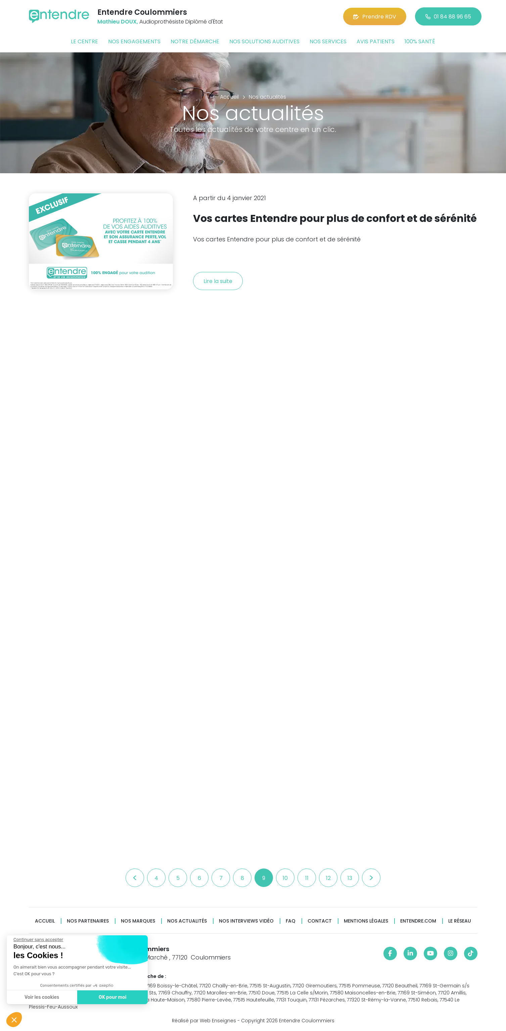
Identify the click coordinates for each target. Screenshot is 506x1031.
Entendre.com (418, 921)
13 (350, 878)
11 (307, 878)
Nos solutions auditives (264, 41)
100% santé (420, 41)
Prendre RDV (374, 16)
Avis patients (376, 41)
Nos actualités (187, 921)
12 (328, 878)
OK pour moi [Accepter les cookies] (111, 997)
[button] (14, 1020)
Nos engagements (134, 41)
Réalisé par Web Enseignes (204, 1020)
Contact (320, 921)
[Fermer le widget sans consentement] (36, 939)
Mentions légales (366, 921)
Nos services (328, 41)
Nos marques (138, 921)
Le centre (84, 41)
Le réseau (459, 921)
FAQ (290, 921)
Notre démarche (195, 41)
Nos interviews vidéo (246, 921)
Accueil (45, 921)
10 (285, 878)
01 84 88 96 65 (448, 16)
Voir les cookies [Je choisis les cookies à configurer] (40, 997)
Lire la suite (217, 281)
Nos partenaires (88, 921)
